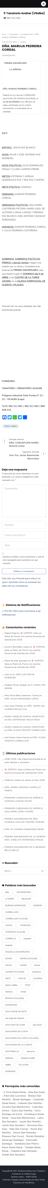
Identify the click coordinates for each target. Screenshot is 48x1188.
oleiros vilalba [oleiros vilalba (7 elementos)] (11, 985)
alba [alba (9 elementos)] (7, 892)
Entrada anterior (24, 443)
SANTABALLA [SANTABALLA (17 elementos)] (12, 1051)
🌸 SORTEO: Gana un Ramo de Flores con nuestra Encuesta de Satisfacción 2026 (24, 636)
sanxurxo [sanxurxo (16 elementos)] (31, 1051)
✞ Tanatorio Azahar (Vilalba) (24, 13)
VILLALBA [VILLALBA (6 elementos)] (24, 1064)
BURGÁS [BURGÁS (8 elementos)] (38, 905)
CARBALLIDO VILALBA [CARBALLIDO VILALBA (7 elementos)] (16, 918)
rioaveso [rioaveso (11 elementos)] (9, 991)
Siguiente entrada (24, 455)
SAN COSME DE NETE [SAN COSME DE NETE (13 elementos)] (16, 1011)
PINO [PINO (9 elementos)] (27, 985)
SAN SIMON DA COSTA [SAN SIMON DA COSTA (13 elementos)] (16, 1031)
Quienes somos (17, 1176)
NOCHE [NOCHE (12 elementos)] (22, 978)
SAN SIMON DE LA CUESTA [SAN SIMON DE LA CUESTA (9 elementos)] (18, 1044)
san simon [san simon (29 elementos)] (37, 1024)
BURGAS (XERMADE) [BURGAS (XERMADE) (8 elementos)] (15, 905)
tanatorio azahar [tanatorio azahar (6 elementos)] (28, 1058)
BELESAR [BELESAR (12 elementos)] (26, 898)
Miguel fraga (10, 633)
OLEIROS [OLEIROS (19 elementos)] (37, 978)
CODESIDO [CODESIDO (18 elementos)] (25, 925)
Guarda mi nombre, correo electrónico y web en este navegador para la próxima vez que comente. (23, 560)
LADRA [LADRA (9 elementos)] (23, 965)
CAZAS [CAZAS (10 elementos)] (8, 925)
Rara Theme (40, 1179)
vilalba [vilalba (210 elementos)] (8, 1064)
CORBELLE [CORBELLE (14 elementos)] (10, 938)
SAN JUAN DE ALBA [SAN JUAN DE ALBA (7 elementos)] (15, 1024)
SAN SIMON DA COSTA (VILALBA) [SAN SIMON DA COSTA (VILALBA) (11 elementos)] (22, 1038)
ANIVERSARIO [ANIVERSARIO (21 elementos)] (24, 892)
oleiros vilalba (10, 426)
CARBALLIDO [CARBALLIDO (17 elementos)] (12, 912)
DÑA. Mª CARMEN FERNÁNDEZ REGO (24, 829)
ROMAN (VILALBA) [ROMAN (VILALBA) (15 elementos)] (14, 998)
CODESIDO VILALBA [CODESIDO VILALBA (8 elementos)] (15, 932)
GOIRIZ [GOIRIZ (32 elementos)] (8, 958)
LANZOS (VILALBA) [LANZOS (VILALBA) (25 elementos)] (14, 971)
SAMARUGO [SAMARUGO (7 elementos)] (11, 1005)
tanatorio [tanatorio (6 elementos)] (9, 1058)
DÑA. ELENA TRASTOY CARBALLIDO (26, 730)
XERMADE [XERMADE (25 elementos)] (10, 1071)
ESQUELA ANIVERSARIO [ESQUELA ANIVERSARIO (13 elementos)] (17, 951)
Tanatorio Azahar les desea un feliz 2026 (24, 780)
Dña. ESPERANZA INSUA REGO (23, 719)
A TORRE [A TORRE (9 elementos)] (9, 898)
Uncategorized (8, 55)
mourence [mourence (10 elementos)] (36, 971)
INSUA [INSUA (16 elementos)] (8, 965)
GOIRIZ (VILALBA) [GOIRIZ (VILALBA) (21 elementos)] (28, 958)
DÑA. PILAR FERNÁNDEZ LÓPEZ (21, 698)
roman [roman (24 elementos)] (23, 991)
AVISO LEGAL (31, 1176)
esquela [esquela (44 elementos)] (8, 945)
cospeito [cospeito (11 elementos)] (27, 938)
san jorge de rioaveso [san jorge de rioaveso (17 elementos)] (14, 1018)
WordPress (29, 1182)
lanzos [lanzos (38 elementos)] (37, 965)
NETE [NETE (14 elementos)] (8, 978)
